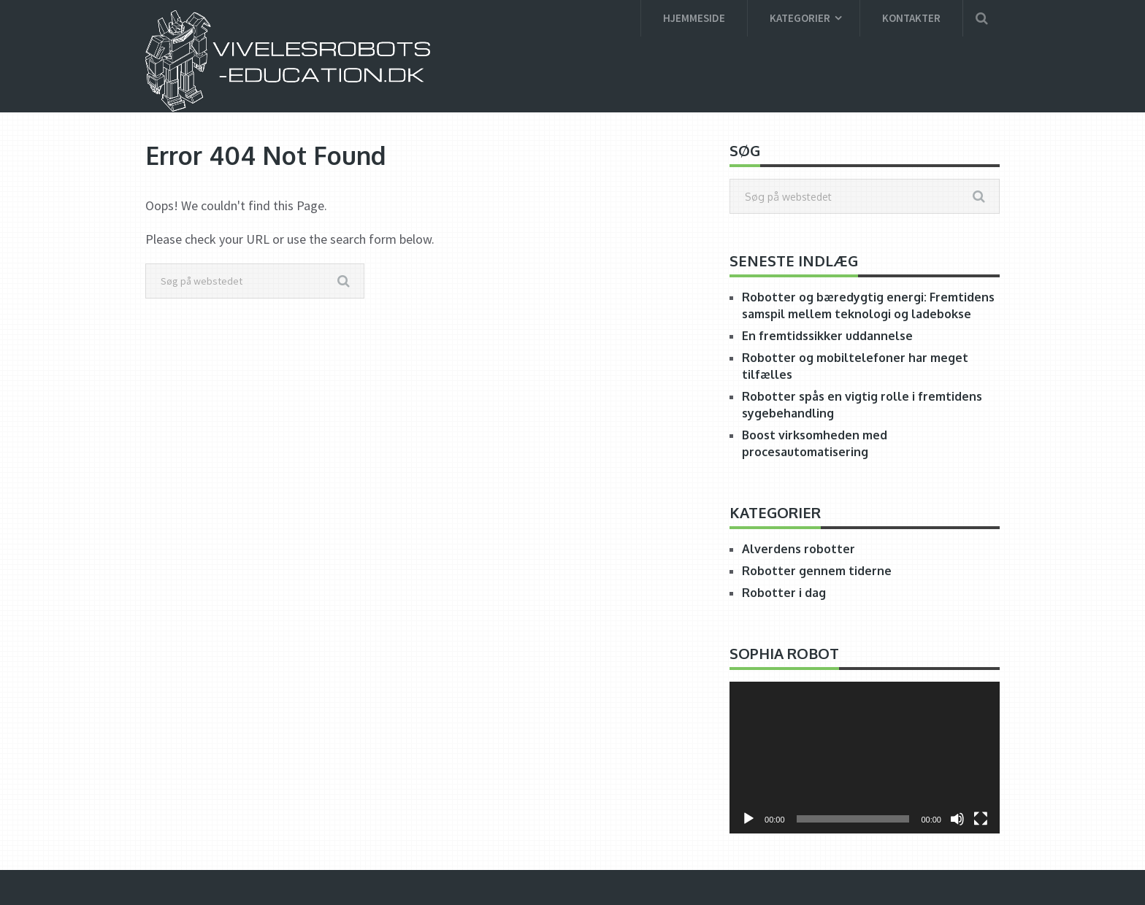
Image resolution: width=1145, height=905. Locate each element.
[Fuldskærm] (980, 819)
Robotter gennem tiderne (817, 570)
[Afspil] (748, 819)
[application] (864, 757)
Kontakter (911, 18)
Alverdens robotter (798, 549)
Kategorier (800, 18)
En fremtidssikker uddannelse (827, 335)
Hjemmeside (694, 18)
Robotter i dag (784, 592)
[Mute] (957, 819)
